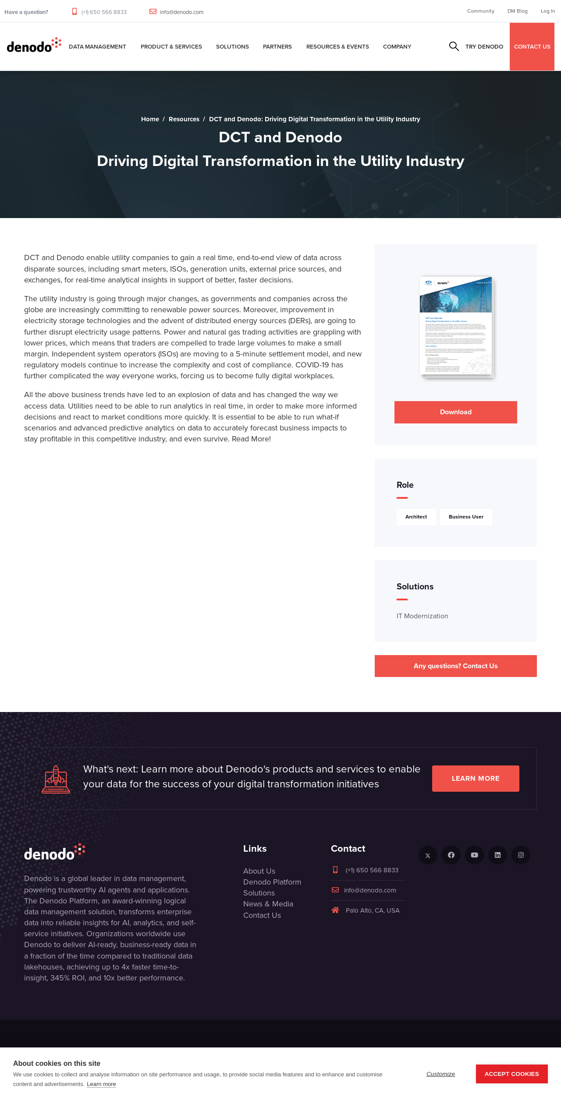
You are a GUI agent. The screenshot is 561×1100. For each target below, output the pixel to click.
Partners (277, 46)
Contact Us (262, 915)
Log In (548, 11)
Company (397, 46)
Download (456, 412)
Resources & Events (337, 46)
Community (480, 11)
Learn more (476, 778)
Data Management (97, 46)
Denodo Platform (272, 882)
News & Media (268, 904)
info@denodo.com (182, 12)
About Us (259, 871)
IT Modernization (422, 616)
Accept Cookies (512, 1074)
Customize (440, 1074)
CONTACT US (532, 46)
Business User (466, 517)
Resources (184, 119)
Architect (416, 517)
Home (150, 119)
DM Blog (518, 11)
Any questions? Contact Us (456, 666)
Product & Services (171, 46)
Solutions (232, 46)
